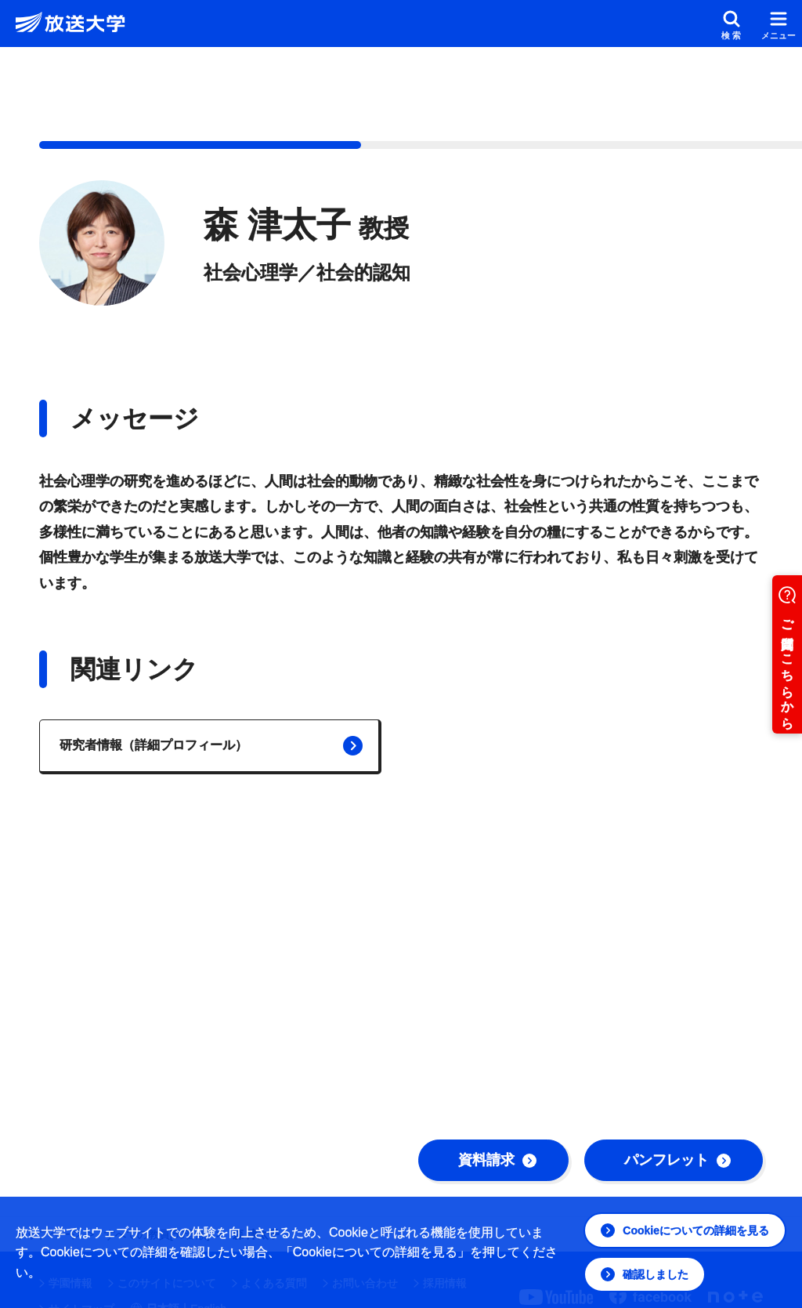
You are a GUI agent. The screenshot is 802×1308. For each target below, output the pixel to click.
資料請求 (497, 1160)
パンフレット (677, 1160)
